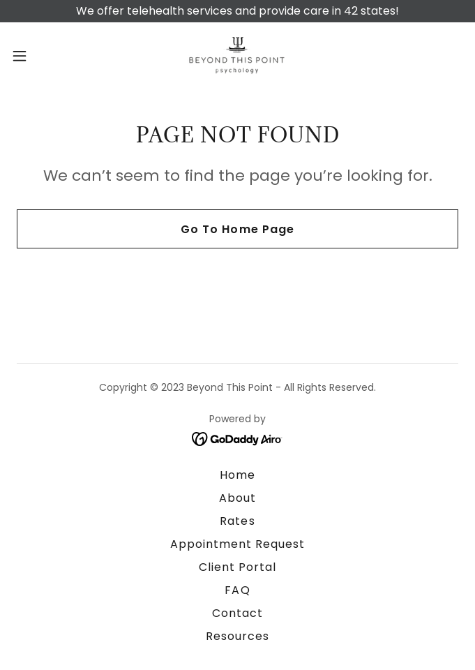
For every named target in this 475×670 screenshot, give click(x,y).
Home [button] (237, 475)
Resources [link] (237, 636)
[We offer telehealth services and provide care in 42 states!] (237, 11)
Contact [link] (237, 613)
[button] (40, 56)
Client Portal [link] (237, 567)
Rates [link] (237, 521)
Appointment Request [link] (237, 544)
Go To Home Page (237, 229)
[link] (237, 56)
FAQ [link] (237, 590)
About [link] (237, 498)
